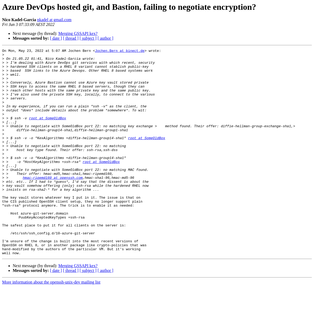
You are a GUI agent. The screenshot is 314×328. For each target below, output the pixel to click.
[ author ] (105, 38)
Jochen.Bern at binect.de (119, 51)
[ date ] (56, 38)
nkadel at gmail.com (54, 19)
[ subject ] (88, 38)
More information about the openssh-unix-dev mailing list (51, 323)
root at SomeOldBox (47, 132)
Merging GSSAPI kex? (77, 33)
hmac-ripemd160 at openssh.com (53, 203)
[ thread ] (71, 38)
